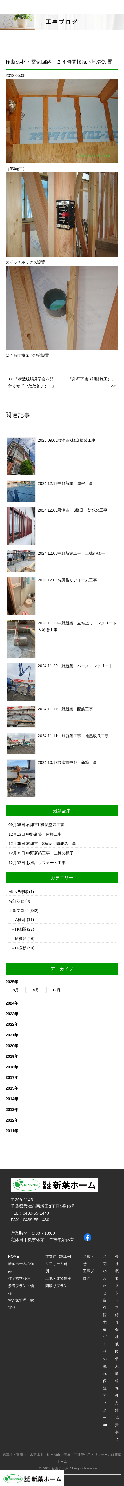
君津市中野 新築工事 (77, 762)
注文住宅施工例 (58, 1256)
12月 (56, 990)
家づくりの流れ (105, 1351)
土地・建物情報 (58, 1278)
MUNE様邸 (18, 891)
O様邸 (20, 948)
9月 (36, 990)
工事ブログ (18, 910)
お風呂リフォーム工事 (77, 580)
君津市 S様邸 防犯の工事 (82, 510)
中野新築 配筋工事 (75, 709)
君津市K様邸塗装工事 (76, 440)
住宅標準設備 (19, 1278)
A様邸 (20, 919)
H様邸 (20, 929)
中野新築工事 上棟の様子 (81, 553)
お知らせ (16, 901)
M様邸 (20, 938)
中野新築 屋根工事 (75, 483)
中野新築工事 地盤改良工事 (83, 735)
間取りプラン (56, 1286)
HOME (13, 1256)
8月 (16, 990)
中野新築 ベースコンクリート (85, 666)
